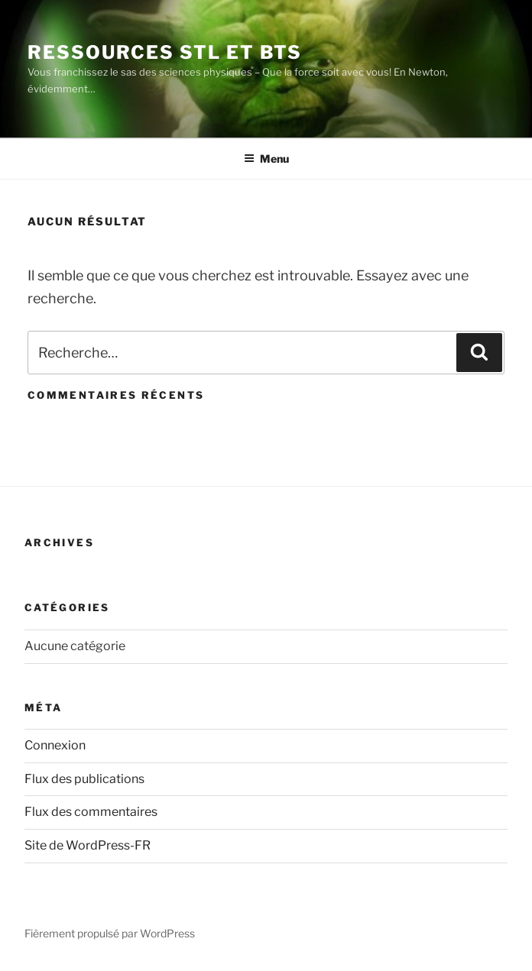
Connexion (55, 745)
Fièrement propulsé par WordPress (109, 933)
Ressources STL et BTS (165, 52)
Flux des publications (84, 779)
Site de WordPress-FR (87, 845)
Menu (266, 158)
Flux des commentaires (90, 811)
